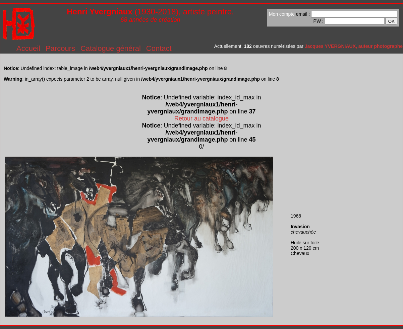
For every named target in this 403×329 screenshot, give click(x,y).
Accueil (28, 48)
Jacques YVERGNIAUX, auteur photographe (354, 46)
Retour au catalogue (201, 118)
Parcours (60, 48)
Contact (159, 48)
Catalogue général (110, 48)
